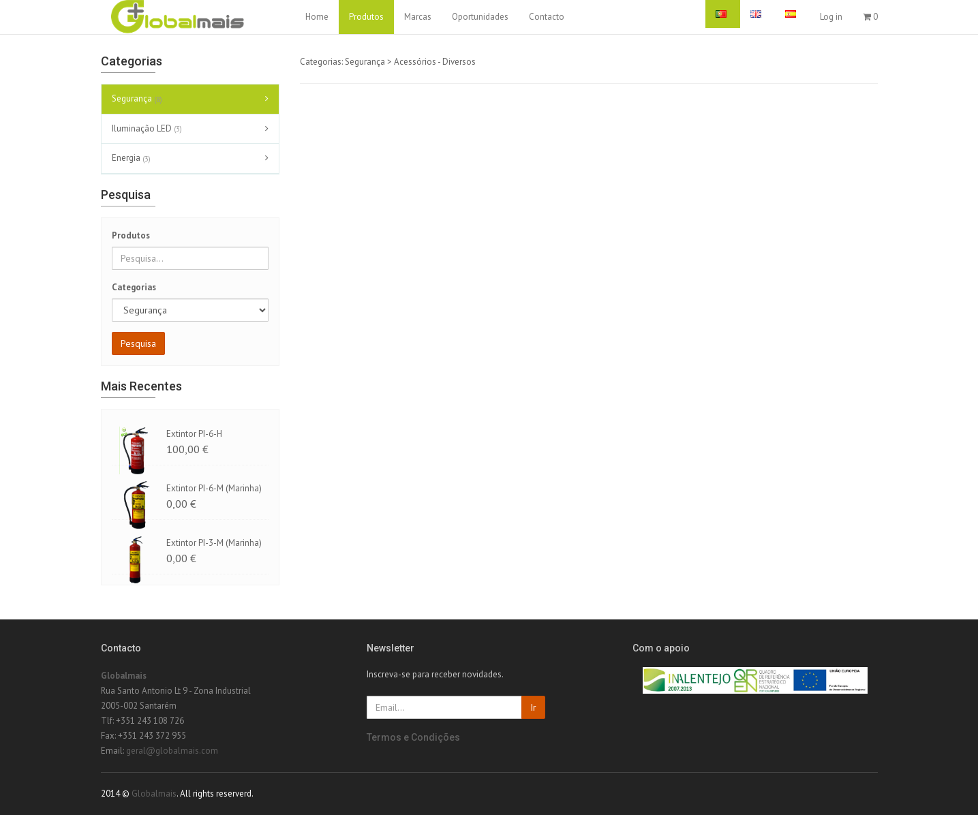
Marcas (417, 16)
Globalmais (124, 675)
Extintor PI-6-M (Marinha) (214, 488)
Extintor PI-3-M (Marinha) (214, 543)
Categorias (134, 287)
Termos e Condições (413, 737)
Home (316, 16)
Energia (133, 158)
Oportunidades (480, 16)
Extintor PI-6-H (194, 434)
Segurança (139, 99)
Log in (831, 16)
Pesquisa (138, 343)
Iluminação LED (148, 128)
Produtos (366, 16)
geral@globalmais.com (172, 750)
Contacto (546, 16)
